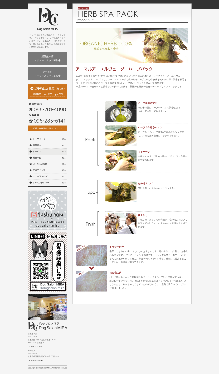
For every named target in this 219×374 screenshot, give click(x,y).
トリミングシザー (41, 182)
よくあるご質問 (40, 164)
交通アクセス (39, 170)
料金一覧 (37, 158)
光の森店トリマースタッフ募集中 (47, 74)
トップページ (39, 139)
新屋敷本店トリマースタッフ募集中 (47, 58)
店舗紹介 (37, 145)
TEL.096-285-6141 (35, 360)
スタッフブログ (40, 176)
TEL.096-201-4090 (35, 347)
